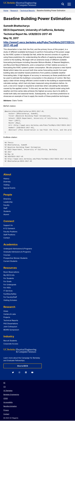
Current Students (10, 261)
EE (4, 383)
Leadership (7, 202)
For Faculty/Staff (10, 297)
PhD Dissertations (10, 323)
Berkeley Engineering (11, 394)
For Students (8, 278)
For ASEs (7, 288)
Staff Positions (9, 235)
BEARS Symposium (11, 330)
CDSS (5, 398)
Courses (6, 255)
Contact (6, 238)
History (6, 179)
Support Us (8, 225)
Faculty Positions (10, 231)
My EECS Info (9, 275)
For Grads (7, 281)
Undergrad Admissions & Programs (17, 249)
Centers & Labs (9, 314)
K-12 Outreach (9, 228)
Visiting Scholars (10, 300)
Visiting (6, 185)
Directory (7, 199)
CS (4, 387)
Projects (6, 317)
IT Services (8, 291)
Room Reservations (11, 272)
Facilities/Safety (9, 294)
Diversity (7, 182)
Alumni (6, 214)
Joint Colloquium (10, 327)
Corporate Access (10, 344)
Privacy (6, 410)
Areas (5, 311)
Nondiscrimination (10, 406)
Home (5, 10)
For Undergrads (9, 284)
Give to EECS (22, 366)
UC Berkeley (7, 391)
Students (7, 211)
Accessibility (8, 402)
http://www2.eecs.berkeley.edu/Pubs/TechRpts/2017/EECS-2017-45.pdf (39, 44)
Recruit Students (10, 341)
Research (14, 10)
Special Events (9, 188)
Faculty (6, 205)
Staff (5, 208)
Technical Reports (27, 10)
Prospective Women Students (15, 258)
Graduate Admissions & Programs (17, 252)
